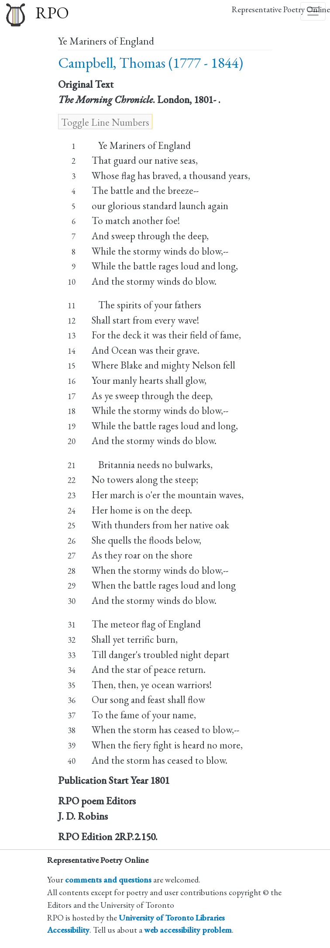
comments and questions (108, 879)
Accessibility (68, 929)
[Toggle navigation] (313, 11)
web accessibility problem (188, 929)
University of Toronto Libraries (172, 917)
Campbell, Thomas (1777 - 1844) (150, 62)
